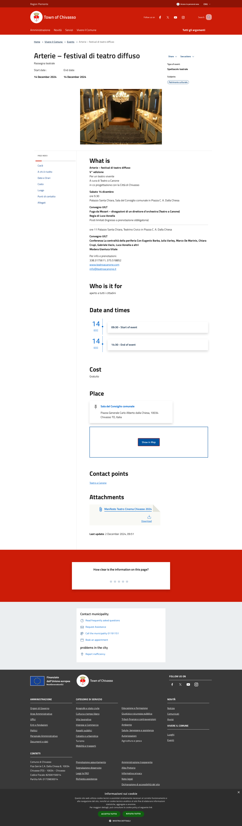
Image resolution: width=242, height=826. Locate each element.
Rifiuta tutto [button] (133, 813)
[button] (121, 820)
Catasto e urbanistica (87, 736)
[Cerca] (208, 17)
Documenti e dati (39, 741)
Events (70, 42)
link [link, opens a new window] (150, 807)
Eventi (170, 740)
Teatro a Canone (98, 483)
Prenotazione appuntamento (91, 762)
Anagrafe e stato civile (87, 708)
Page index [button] (43, 155)
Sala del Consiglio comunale (117, 406)
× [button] (238, 792)
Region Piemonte (39, 4)
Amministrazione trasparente (137, 762)
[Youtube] (172, 17)
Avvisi (170, 719)
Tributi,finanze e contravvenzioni (139, 719)
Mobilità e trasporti (86, 746)
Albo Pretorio (128, 768)
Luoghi (170, 734)
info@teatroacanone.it (103, 269)
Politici (33, 730)
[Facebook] (156, 17)
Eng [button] (207, 4)
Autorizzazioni (129, 736)
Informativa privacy (132, 773)
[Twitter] (164, 17)
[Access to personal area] (188, 4)
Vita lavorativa (83, 719)
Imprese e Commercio (87, 725)
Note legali (127, 779)
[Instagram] (179, 17)
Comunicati (173, 714)
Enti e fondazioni (39, 725)
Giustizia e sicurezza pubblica (137, 713)
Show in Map (149, 442)
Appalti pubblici (84, 730)
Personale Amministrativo (44, 736)
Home (37, 42)
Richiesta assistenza (86, 779)
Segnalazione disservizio (88, 768)
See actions (187, 56)
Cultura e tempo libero (87, 714)
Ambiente (127, 725)
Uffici (33, 719)
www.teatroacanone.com (104, 265)
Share (173, 56)
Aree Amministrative (41, 714)
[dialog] (121, 807)
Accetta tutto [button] (109, 814)
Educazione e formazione (135, 708)
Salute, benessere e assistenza (138, 730)
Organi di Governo (39, 708)
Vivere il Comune (54, 42)
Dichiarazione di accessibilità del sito (141, 784)
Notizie (171, 708)
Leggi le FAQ (82, 773)
